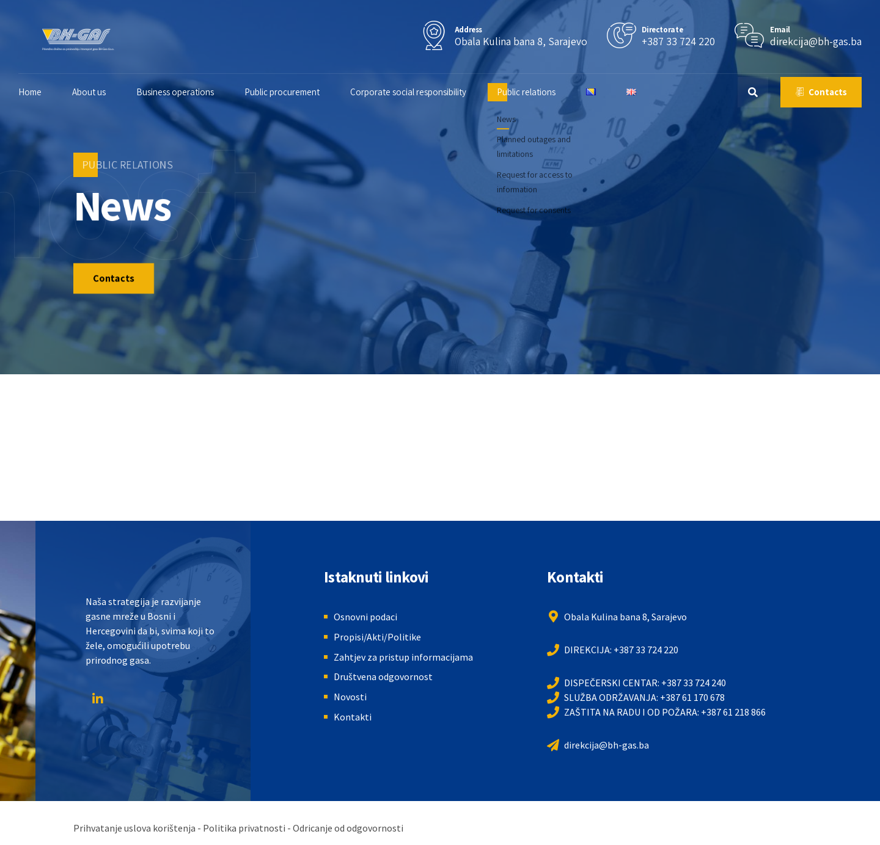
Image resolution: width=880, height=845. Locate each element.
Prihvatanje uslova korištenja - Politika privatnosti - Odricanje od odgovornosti (238, 828)
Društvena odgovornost (383, 676)
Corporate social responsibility (423, 92)
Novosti (350, 697)
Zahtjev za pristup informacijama (403, 657)
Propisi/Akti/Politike (377, 637)
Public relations (541, 92)
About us (104, 92)
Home (45, 92)
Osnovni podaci (365, 617)
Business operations (190, 92)
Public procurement (297, 92)
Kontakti (353, 717)
